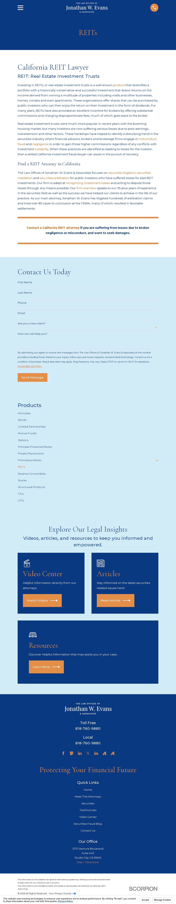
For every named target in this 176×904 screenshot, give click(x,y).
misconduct (147, 139)
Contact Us (88, 830)
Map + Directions (88, 862)
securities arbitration (54, 178)
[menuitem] (88, 413)
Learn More (46, 667)
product (119, 85)
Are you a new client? (32, 323)
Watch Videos (42, 600)
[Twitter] (88, 753)
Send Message (32, 377)
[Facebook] (63, 753)
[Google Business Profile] (71, 753)
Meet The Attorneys (88, 796)
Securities (87, 803)
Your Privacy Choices (62, 893)
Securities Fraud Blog (88, 823)
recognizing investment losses (88, 183)
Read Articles (115, 600)
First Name (25, 282)
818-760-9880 (88, 728)
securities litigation (122, 173)
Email (21, 313)
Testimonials (88, 810)
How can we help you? (32, 333)
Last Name (25, 292)
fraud (21, 144)
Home (88, 789)
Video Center (88, 816)
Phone (22, 302)
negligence (40, 144)
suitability (41, 149)
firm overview (86, 188)
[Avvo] (104, 753)
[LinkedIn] (80, 753)
